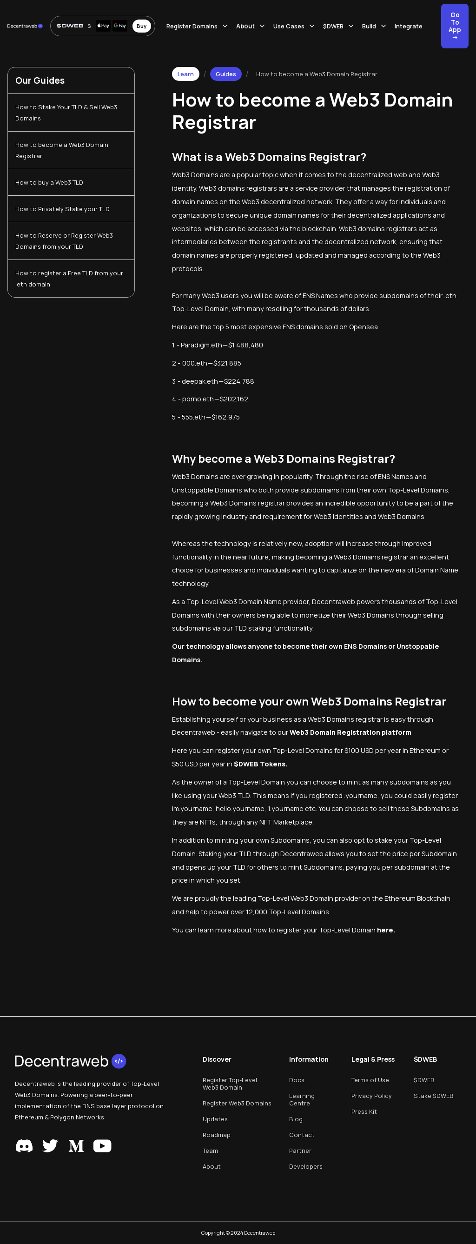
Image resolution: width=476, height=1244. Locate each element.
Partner (300, 1150)
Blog (296, 1119)
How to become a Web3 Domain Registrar (61, 150)
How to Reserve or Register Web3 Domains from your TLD (64, 241)
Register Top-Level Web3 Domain (230, 1083)
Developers (306, 1166)
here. (386, 929)
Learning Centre (302, 1099)
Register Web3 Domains (237, 1103)
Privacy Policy (371, 1095)
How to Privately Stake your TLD (62, 209)
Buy (141, 25)
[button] (201, 26)
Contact (302, 1134)
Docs (296, 1080)
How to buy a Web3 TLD (49, 182)
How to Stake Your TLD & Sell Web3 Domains (66, 112)
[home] (25, 26)
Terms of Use (370, 1080)
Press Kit (364, 1111)
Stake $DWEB (434, 1095)
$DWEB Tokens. (260, 763)
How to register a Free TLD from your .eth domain (69, 278)
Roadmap (217, 1134)
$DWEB (424, 1080)
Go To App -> (455, 26)
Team (210, 1150)
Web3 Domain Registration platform (350, 732)
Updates (215, 1119)
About (212, 1166)
